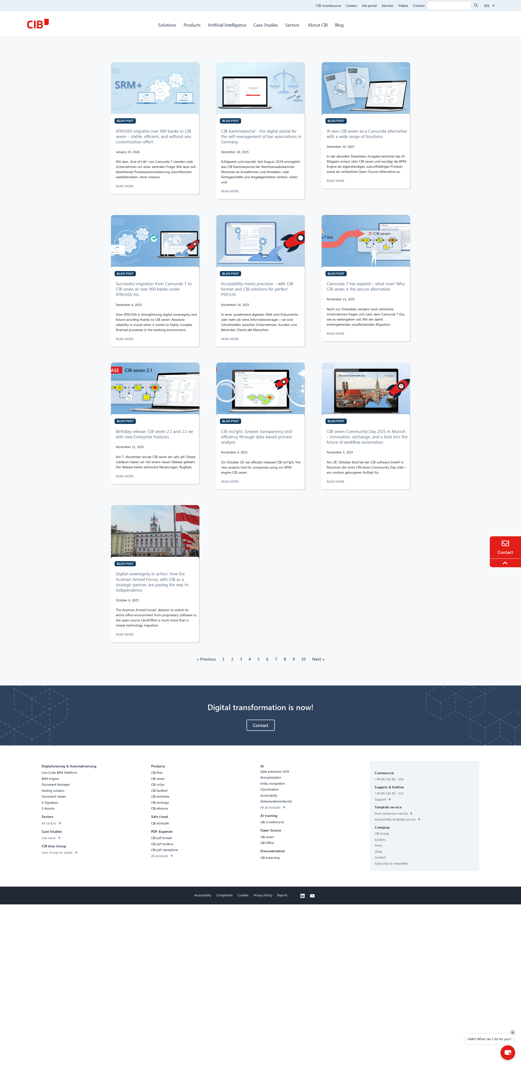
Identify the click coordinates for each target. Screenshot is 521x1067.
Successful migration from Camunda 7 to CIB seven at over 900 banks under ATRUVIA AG (154, 289)
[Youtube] (312, 895)
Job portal (369, 5)
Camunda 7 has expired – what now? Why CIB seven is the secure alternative (366, 286)
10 (303, 659)
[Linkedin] (302, 895)
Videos (403, 5)
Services (387, 5)
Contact (419, 5)
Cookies (243, 895)
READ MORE (125, 186)
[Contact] (505, 543)
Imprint (282, 895)
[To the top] (506, 563)
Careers (351, 5)
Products (192, 25)
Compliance (224, 895)
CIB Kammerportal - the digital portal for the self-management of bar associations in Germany (261, 136)
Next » (318, 659)
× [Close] (512, 1032)
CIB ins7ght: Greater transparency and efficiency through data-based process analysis (256, 437)
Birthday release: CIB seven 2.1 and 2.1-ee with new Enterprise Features (154, 434)
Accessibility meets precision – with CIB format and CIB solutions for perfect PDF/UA (257, 289)
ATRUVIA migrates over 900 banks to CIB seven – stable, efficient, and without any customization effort (153, 136)
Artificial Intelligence (227, 25)
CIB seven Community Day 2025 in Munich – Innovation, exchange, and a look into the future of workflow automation (367, 437)
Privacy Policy (263, 895)
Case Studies (266, 25)
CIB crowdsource (328, 5)
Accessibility (202, 895)
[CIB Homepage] (38, 24)
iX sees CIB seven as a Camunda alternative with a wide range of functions (367, 133)
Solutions (167, 25)
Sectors (293, 25)
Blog (339, 25)
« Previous (206, 659)
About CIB (318, 25)
